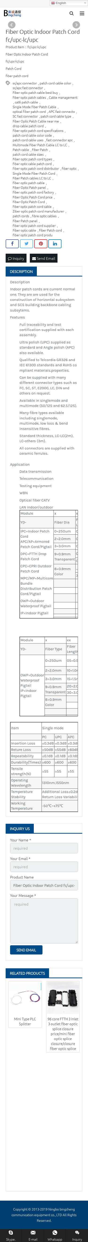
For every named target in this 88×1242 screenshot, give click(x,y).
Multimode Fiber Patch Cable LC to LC (40, 144)
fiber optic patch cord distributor (36, 168)
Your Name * (20, 839)
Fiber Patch (40, 149)
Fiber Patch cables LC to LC (32, 178)
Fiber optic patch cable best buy (35, 92)
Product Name (22, 876)
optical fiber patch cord (29, 111)
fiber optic (69, 168)
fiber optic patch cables (29, 97)
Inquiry (16, 258)
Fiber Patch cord (50, 230)
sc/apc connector (25, 83)
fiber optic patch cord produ (33, 235)
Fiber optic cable (24, 230)
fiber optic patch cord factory (33, 192)
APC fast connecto (62, 111)
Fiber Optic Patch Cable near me (36, 121)
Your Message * (23, 895)
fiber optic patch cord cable (32, 206)
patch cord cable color (55, 83)
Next (76, 25)
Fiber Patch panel (25, 220)
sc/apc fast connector (28, 87)
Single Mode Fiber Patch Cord (34, 173)
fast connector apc (59, 140)
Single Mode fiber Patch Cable (34, 106)
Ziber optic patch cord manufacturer (38, 211)
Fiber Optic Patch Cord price (33, 197)
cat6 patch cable (26, 102)
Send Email (43, 258)
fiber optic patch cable (29, 182)
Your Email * (20, 858)
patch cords (21, 215)
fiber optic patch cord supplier (34, 225)
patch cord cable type (56, 116)
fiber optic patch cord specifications (38, 130)
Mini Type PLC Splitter (25, 1021)
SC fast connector (25, 116)
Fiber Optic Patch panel (29, 187)
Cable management (63, 97)
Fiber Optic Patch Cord (29, 201)
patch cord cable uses (28, 140)
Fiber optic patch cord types (32, 159)
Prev (11, 25)
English (58, 3)
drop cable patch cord (28, 125)
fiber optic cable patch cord (32, 163)
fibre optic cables (44, 215)
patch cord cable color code (32, 135)
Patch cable (21, 149)
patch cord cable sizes (28, 154)
